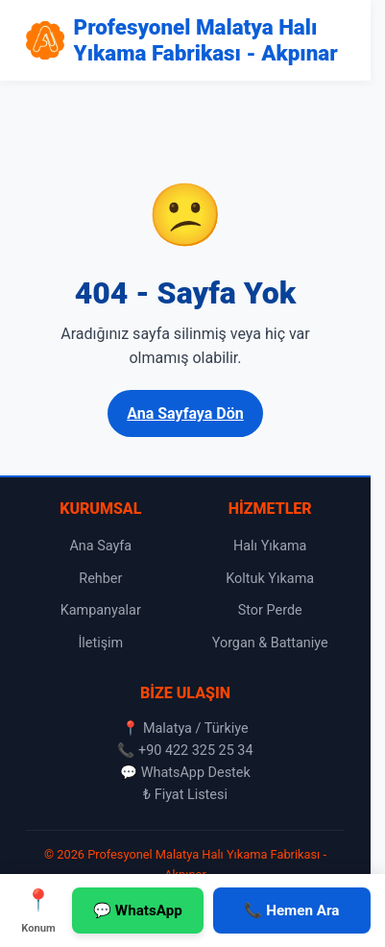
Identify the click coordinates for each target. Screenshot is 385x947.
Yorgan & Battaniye (270, 643)
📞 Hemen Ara (291, 910)
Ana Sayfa (100, 546)
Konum (38, 909)
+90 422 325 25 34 (195, 750)
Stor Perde (270, 610)
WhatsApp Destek (196, 773)
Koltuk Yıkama (270, 579)
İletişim (100, 643)
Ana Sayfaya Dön (185, 413)
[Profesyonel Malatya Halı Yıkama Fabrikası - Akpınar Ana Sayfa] (186, 40)
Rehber (100, 579)
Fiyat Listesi (191, 795)
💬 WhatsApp (137, 910)
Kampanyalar (100, 610)
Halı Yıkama (270, 546)
